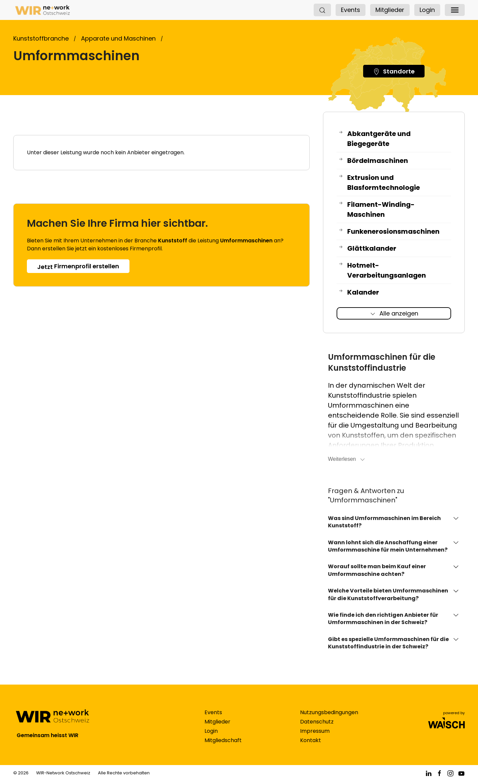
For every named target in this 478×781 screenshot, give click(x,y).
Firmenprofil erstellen (78, 266)
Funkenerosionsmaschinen (388, 231)
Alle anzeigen (393, 313)
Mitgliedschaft (223, 747)
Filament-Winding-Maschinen (376, 209)
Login (427, 10)
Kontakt (310, 747)
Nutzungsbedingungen (329, 719)
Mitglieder (389, 10)
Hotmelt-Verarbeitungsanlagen (382, 270)
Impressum (315, 737)
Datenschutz (317, 728)
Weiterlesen (347, 459)
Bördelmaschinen (373, 161)
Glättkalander (367, 248)
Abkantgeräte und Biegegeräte (374, 139)
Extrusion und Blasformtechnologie (379, 183)
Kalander (358, 292)
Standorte (394, 71)
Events (350, 10)
